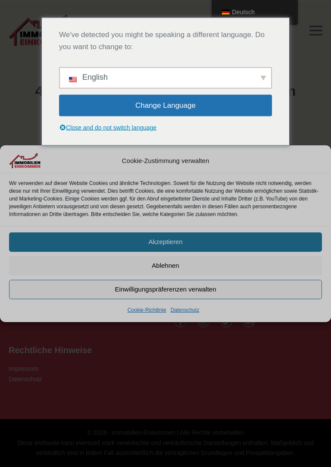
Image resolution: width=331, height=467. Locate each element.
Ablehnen (165, 265)
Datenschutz (185, 310)
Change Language (165, 105)
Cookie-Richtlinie (147, 310)
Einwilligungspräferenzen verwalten (165, 289)
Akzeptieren (165, 241)
